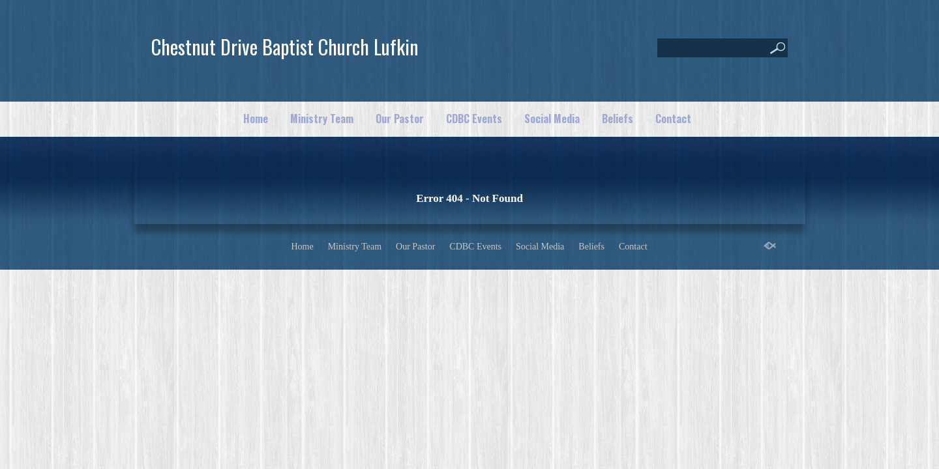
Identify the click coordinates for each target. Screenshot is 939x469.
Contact (673, 118)
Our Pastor (400, 118)
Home (255, 118)
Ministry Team (321, 118)
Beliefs (617, 118)
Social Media (552, 118)
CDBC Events (474, 118)
